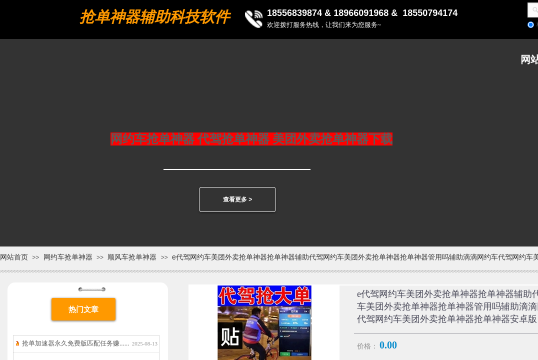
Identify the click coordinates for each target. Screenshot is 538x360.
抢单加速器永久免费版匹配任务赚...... (76, 343)
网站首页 (14, 257)
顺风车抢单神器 (132, 257)
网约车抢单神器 (68, 257)
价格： (367, 346)
